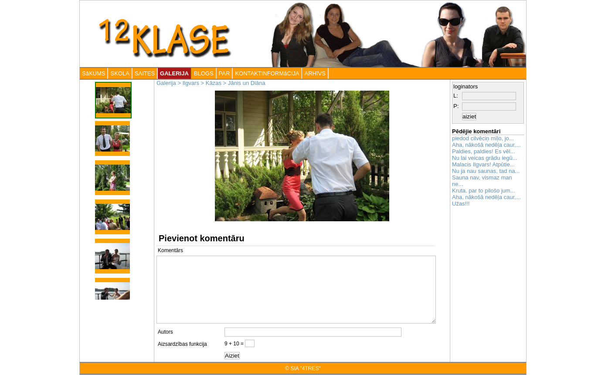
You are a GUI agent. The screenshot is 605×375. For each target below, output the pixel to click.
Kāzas (213, 83)
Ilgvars (191, 83)
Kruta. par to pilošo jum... (483, 190)
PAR (224, 73)
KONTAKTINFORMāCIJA (267, 73)
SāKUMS (93, 73)
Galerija (166, 83)
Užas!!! (460, 203)
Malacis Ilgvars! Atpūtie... (483, 164)
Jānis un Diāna (246, 83)
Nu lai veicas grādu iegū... (484, 158)
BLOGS (204, 73)
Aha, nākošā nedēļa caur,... (486, 145)
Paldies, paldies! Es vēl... (483, 151)
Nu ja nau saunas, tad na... (486, 171)
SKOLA (119, 73)
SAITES (145, 73)
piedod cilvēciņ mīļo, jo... (483, 138)
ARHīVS (314, 73)
